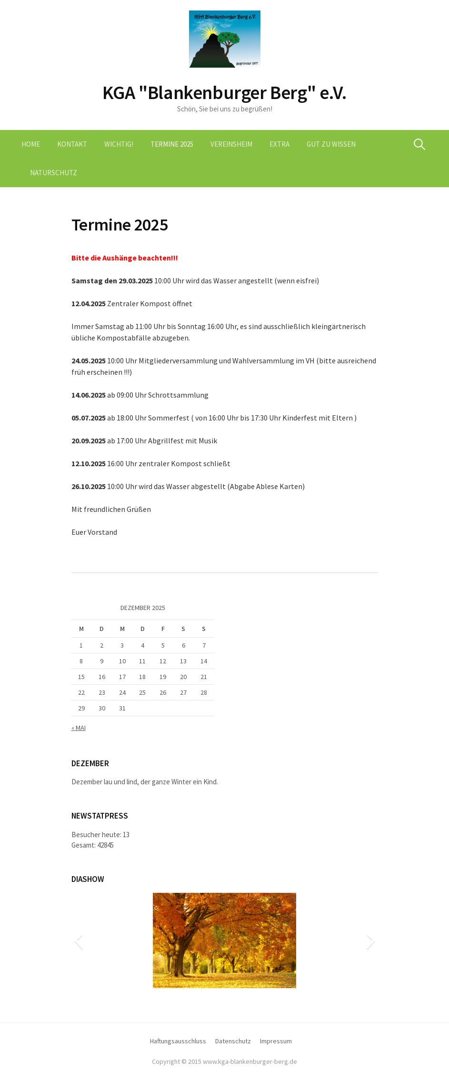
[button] (78, 940)
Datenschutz (233, 1041)
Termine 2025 (171, 144)
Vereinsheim (231, 144)
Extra (279, 144)
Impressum (276, 1041)
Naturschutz (53, 172)
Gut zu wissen (331, 144)
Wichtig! (118, 144)
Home (30, 144)
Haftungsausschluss (178, 1041)
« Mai (78, 727)
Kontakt (72, 144)
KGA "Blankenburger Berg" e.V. (224, 92)
